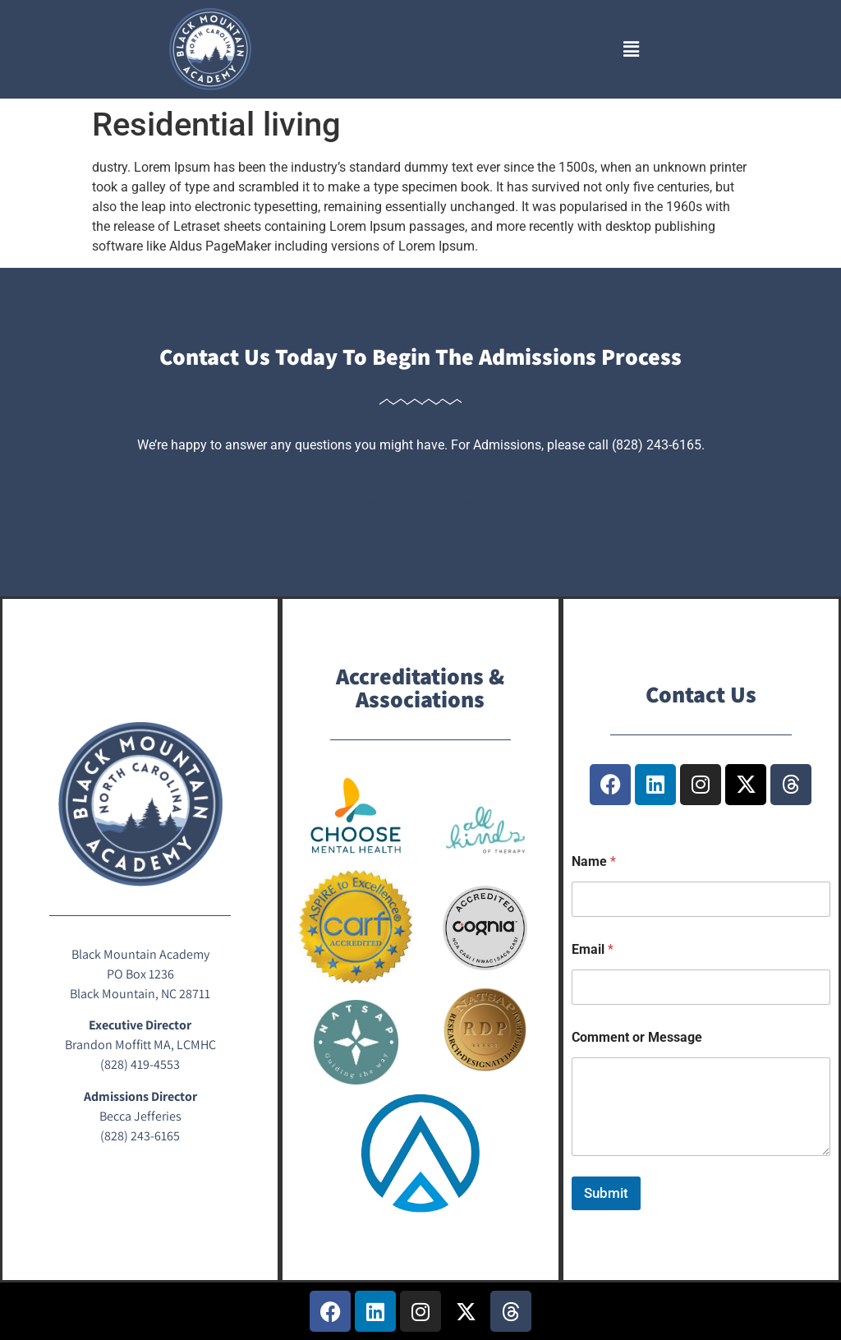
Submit (606, 1193)
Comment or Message (637, 1037)
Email (593, 949)
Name (594, 861)
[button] (631, 49)
